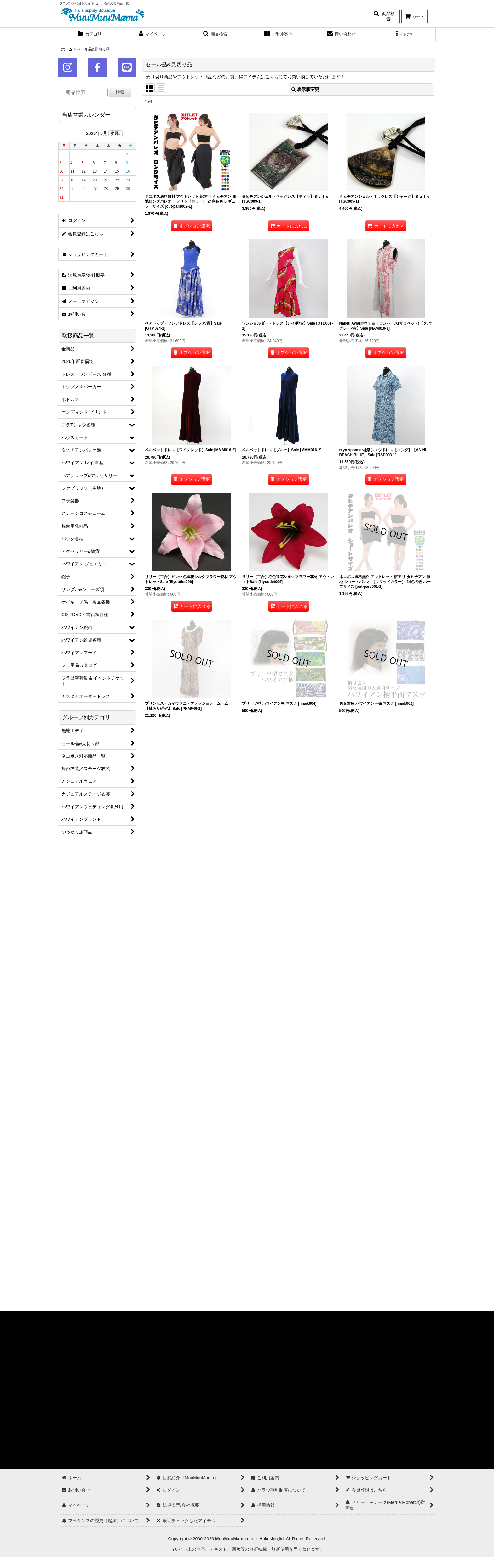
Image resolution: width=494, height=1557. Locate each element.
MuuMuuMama (230, 1538)
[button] (385, 16)
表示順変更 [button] (305, 89)
